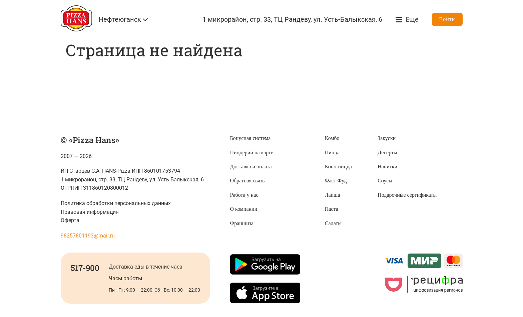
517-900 (85, 268)
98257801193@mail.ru (88, 235)
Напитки (387, 166)
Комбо (332, 138)
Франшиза (242, 223)
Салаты (333, 223)
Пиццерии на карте (252, 152)
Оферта (70, 220)
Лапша (332, 195)
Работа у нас (244, 195)
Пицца (332, 152)
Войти (447, 19)
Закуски (387, 138)
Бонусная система (250, 138)
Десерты (387, 152)
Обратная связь (247, 180)
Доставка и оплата (251, 166)
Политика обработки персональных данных (116, 203)
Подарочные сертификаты (407, 195)
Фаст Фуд (336, 180)
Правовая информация (90, 212)
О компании (243, 209)
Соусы (385, 180)
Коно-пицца (338, 166)
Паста (331, 209)
